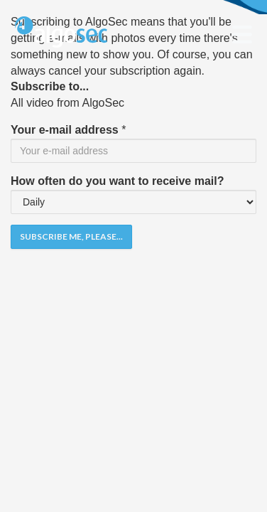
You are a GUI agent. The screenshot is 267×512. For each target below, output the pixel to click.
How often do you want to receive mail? (117, 181)
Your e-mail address (65, 130)
